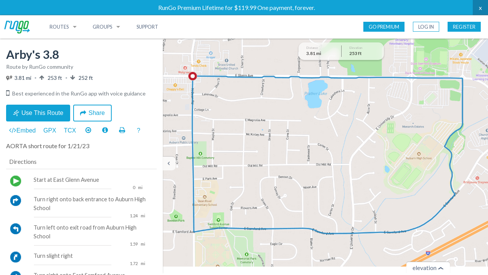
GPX (49, 130)
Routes (59, 27)
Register (464, 27)
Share (92, 113)
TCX (70, 130)
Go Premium (384, 27)
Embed (22, 130)
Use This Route (38, 113)
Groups (102, 27)
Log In (426, 27)
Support (147, 27)
